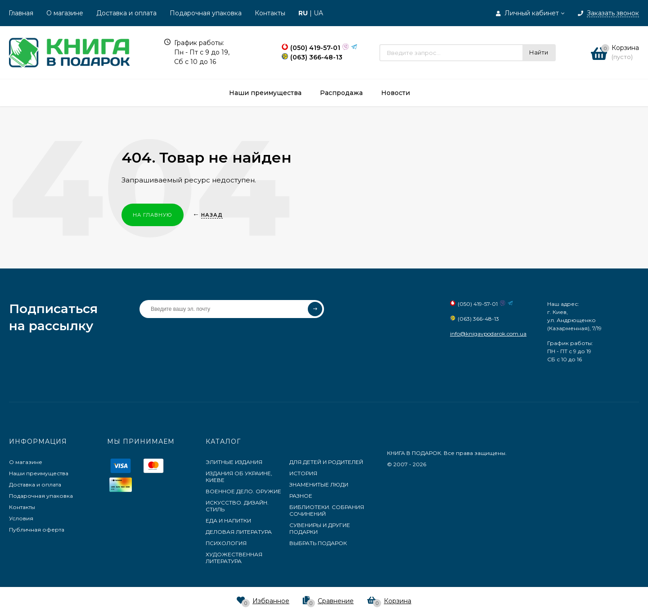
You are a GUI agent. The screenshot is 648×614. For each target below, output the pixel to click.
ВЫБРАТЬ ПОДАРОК (318, 543)
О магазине (64, 13)
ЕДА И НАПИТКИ (228, 520)
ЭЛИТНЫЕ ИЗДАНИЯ (234, 462)
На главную (152, 215)
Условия (21, 518)
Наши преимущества (38, 473)
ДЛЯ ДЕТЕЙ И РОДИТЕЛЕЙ (326, 462)
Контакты (270, 13)
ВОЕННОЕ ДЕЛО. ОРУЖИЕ (243, 491)
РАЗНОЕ (300, 495)
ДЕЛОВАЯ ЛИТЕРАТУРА (239, 531)
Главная (21, 13)
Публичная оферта (36, 529)
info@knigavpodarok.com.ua (488, 333)
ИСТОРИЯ (303, 473)
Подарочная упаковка (206, 13)
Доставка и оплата (126, 13)
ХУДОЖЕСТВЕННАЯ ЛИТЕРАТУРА (234, 557)
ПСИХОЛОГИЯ (226, 543)
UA (318, 13)
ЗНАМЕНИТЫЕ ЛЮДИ (318, 484)
